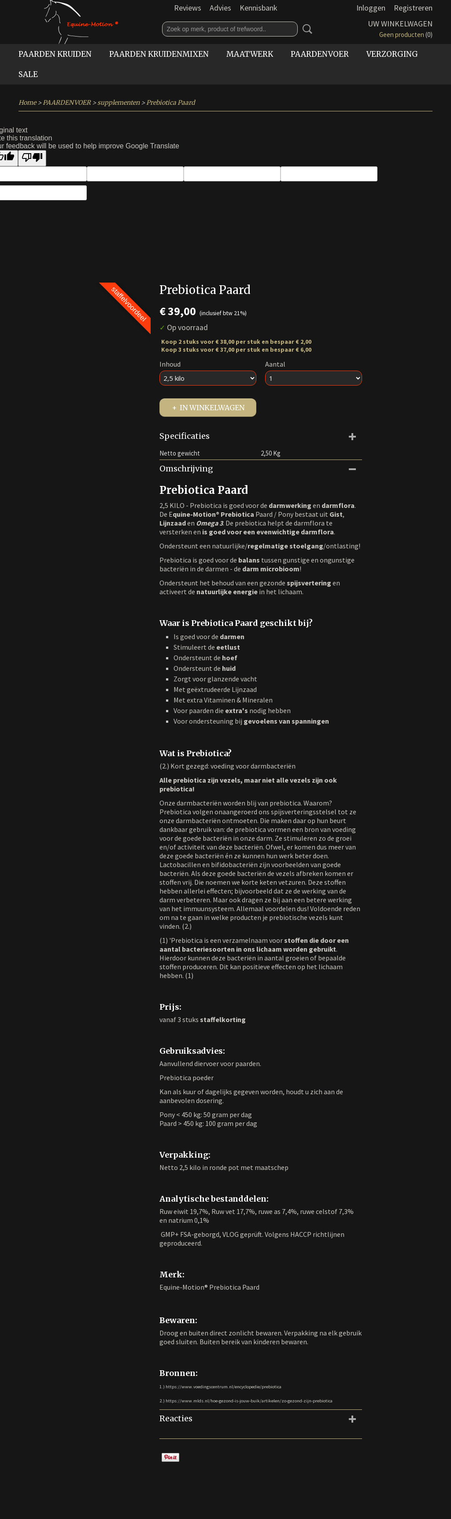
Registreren (413, 8)
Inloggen (370, 8)
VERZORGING (392, 54)
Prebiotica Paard (170, 103)
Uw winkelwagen (400, 23)
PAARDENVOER (320, 54)
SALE (28, 74)
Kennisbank (258, 8)
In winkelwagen (212, 407)
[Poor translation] (32, 158)
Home (27, 103)
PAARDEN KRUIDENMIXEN (159, 54)
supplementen (118, 103)
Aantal (275, 364)
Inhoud (170, 364)
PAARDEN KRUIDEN (55, 54)
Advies (220, 8)
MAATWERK (249, 54)
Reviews (187, 8)
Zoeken (305, 29)
